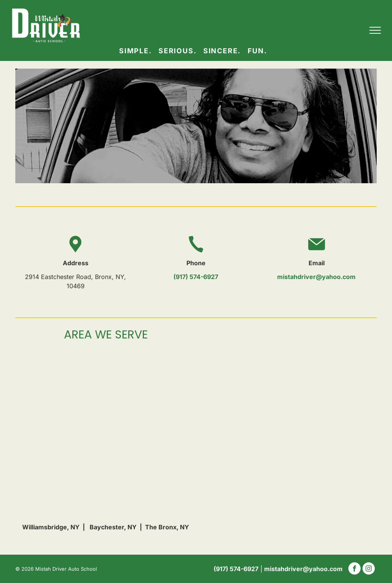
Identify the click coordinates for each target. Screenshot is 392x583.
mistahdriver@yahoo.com (316, 277)
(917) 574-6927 (195, 277)
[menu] (375, 30)
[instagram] (369, 569)
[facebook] (354, 569)
